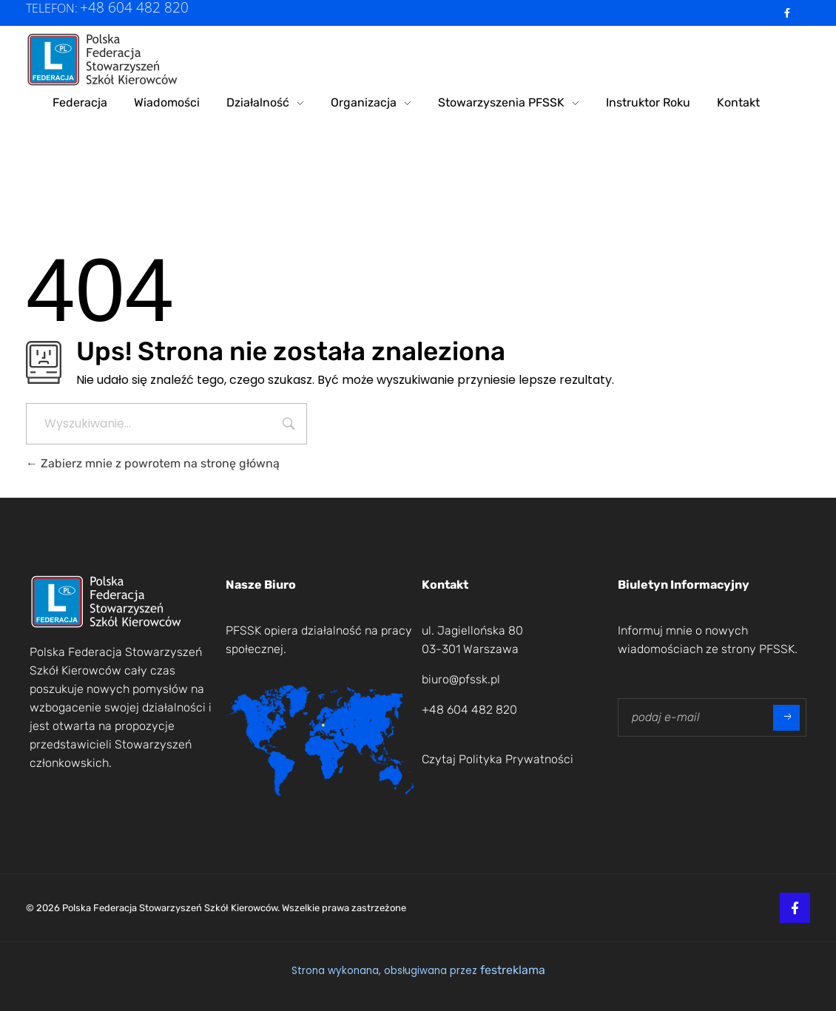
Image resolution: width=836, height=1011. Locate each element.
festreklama (512, 970)
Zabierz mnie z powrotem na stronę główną (153, 463)
